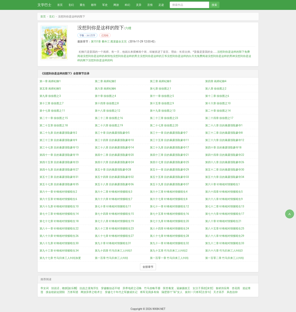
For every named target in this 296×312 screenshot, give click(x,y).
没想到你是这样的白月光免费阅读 (187, 56)
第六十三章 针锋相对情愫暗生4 (168, 191)
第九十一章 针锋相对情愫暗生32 (169, 243)
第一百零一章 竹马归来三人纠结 (169, 257)
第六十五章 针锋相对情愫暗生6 (58, 199)
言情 (150, 4)
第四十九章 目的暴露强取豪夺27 (59, 169)
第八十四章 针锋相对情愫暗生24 (169, 228)
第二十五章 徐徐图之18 (54, 125)
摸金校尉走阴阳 (55, 292)
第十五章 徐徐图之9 (162, 103)
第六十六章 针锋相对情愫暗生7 (113, 199)
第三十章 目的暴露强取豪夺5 (112, 132)
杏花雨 (236, 288)
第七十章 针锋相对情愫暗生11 (113, 206)
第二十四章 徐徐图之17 (219, 118)
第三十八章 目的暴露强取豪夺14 (114, 147)
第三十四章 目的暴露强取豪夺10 (114, 140)
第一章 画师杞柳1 (50, 81)
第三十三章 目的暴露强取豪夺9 (58, 140)
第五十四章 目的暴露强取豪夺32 (114, 176)
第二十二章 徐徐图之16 (109, 118)
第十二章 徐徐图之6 (217, 95)
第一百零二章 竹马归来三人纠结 (224, 257)
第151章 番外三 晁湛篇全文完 (109, 41)
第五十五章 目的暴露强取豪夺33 (169, 176)
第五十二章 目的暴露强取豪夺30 (224, 169)
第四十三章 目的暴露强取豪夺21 (169, 154)
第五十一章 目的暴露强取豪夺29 (169, 169)
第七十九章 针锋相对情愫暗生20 (169, 221)
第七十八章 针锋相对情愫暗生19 (114, 221)
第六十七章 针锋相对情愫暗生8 (168, 199)
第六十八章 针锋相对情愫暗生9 (224, 199)
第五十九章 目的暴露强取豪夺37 (169, 184)
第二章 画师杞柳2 (105, 81)
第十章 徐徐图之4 (105, 95)
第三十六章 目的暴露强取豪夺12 (224, 140)
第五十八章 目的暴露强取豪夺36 (114, 184)
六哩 (128, 28)
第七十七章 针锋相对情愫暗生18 (59, 221)
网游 (116, 4)
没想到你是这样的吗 (100, 60)
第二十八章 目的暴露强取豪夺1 (224, 125)
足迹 (161, 4)
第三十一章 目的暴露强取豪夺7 (168, 132)
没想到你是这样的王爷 (153, 56)
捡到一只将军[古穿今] (198, 292)
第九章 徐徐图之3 (50, 95)
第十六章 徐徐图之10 (218, 103)
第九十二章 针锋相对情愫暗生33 (224, 243)
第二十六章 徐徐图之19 (109, 125)
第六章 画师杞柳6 (105, 88)
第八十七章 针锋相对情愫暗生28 (169, 235)
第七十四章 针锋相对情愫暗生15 (114, 213)
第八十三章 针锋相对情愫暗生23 (114, 228)
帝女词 (45, 288)
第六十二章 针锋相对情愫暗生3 (113, 191)
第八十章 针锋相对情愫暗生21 (223, 221)
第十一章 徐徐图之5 (162, 95)
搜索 (214, 4)
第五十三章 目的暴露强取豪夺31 (59, 176)
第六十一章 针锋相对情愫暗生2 (58, 191)
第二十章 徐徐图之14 (218, 110)
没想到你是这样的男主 (126, 56)
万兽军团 (72, 292)
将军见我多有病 (149, 292)
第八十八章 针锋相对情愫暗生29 (224, 235)
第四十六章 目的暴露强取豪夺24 (114, 162)
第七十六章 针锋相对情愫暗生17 (224, 213)
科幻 (127, 4)
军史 (105, 4)
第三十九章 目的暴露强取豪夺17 (169, 147)
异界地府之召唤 (132, 288)
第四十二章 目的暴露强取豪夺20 (114, 154)
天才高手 (218, 292)
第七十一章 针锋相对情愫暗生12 (169, 206)
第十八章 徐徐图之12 (107, 110)
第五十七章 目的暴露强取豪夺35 (59, 184)
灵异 (138, 4)
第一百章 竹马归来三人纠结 (111, 257)
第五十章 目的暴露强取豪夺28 (113, 169)
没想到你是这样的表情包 (98, 56)
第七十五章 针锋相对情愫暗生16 (169, 213)
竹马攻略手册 (152, 288)
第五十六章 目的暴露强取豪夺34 (224, 176)
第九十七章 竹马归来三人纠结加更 (60, 257)
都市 (93, 4)
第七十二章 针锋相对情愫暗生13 (224, 206)
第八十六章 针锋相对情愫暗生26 (59, 235)
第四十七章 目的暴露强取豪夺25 (169, 162)
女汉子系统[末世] (203, 288)
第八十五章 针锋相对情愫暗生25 (224, 228)
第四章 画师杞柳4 (215, 81)
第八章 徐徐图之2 (215, 88)
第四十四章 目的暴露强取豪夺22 (224, 154)
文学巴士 (44, 5)
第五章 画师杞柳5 (50, 88)
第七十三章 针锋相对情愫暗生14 (59, 213)
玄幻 (71, 4)
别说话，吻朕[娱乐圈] (64, 288)
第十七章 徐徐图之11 (52, 110)
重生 (82, 4)
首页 (60, 4)
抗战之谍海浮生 (89, 288)
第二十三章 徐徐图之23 (164, 118)
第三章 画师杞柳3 (160, 81)
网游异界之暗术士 (91, 292)
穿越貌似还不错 (110, 288)
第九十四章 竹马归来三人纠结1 (113, 250)
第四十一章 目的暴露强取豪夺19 (59, 154)
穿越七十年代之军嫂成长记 (121, 292)
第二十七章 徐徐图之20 (164, 125)
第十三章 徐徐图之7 (51, 103)
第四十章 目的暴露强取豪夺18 (223, 147)
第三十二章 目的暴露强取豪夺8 (224, 132)
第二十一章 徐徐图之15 (54, 118)
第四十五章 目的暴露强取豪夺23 (59, 162)
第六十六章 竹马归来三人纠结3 (224, 250)
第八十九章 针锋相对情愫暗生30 (59, 243)
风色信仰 (232, 292)
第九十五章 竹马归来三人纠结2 (168, 250)
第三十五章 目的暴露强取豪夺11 (169, 140)
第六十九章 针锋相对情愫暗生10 (59, 206)
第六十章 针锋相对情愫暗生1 (222, 184)
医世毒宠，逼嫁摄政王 (176, 288)
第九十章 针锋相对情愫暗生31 (113, 243)
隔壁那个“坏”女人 (172, 292)
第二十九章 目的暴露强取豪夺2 (58, 132)
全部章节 (148, 266)
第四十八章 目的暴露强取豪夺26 (224, 162)
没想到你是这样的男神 (221, 56)
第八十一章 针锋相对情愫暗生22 (59, 228)
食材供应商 (222, 288)
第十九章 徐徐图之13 (162, 110)
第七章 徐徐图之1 (160, 88)
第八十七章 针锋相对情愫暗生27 (114, 235)
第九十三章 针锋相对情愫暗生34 (59, 250)
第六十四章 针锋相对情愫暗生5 (224, 191)
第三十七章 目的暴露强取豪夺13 (59, 147)
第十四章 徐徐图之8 (107, 103)
